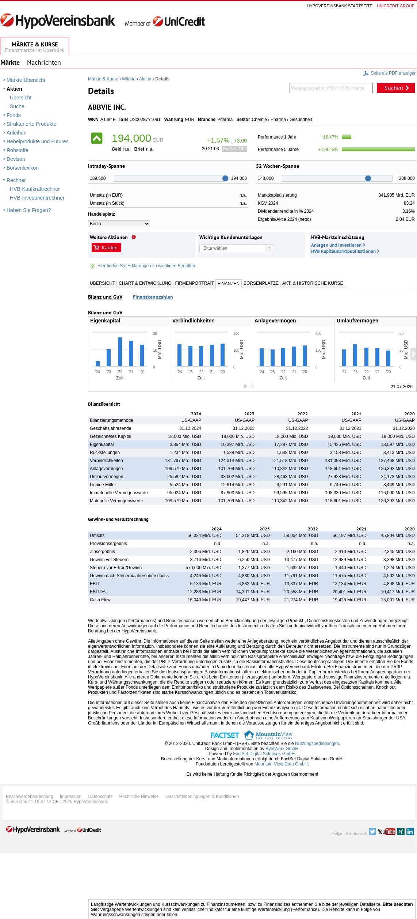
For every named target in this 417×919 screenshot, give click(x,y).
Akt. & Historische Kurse (312, 283)
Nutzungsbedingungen (317, 743)
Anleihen (17, 133)
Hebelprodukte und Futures (38, 141)
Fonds (14, 115)
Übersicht (20, 98)
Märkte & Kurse (103, 79)
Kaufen (110, 247)
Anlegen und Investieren (336, 245)
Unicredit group (395, 6)
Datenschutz (100, 796)
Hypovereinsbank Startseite (339, 6)
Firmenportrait (194, 283)
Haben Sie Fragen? (29, 210)
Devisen (16, 159)
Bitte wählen (215, 248)
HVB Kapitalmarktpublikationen (343, 251)
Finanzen (229, 283)
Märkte (128, 79)
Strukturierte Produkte (31, 124)
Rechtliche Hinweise (139, 796)
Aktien (14, 89)
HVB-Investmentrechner (37, 198)
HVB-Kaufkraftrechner (35, 189)
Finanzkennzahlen (153, 297)
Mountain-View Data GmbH (281, 764)
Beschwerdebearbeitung (29, 796)
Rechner (16, 180)
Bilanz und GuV (105, 297)
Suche (17, 106)
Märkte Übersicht (26, 80)
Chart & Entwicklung (145, 283)
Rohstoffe (17, 150)
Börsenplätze (261, 283)
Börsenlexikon (23, 168)
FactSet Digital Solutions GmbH (264, 753)
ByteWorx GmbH (281, 748)
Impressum (70, 796)
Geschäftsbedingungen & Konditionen (202, 796)
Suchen (394, 87)
